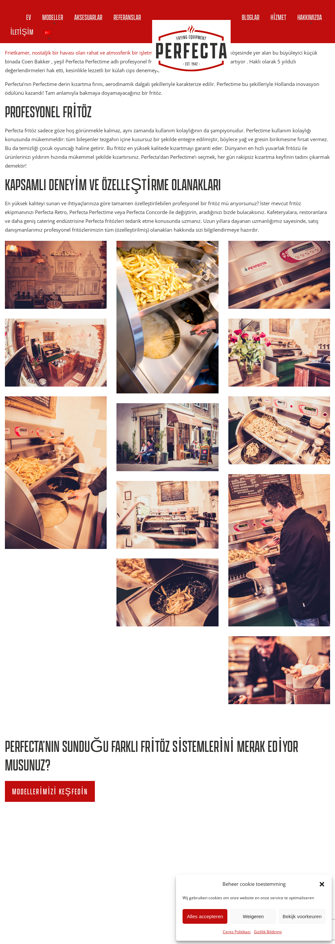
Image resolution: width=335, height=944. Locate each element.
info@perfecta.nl (274, 869)
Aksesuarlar (88, 17)
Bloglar (250, 17)
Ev (28, 17)
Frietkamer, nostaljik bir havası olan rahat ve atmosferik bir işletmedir (83, 52)
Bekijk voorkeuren (302, 916)
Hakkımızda (309, 17)
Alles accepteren (205, 916)
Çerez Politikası (237, 932)
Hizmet (278, 17)
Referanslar (127, 17)
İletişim (21, 32)
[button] (322, 884)
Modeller (52, 17)
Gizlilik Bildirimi (268, 932)
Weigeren (253, 916)
